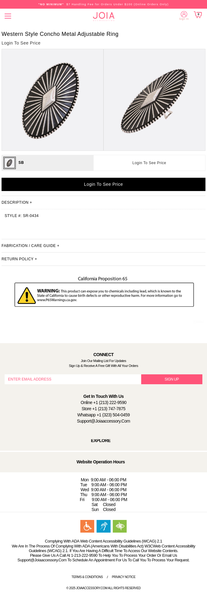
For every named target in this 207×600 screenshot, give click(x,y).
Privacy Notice (124, 577)
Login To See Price (150, 163)
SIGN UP (172, 379)
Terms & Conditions (87, 577)
